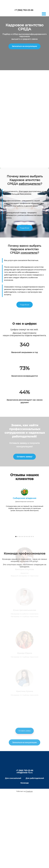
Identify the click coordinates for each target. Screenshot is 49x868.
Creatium (29, 791)
